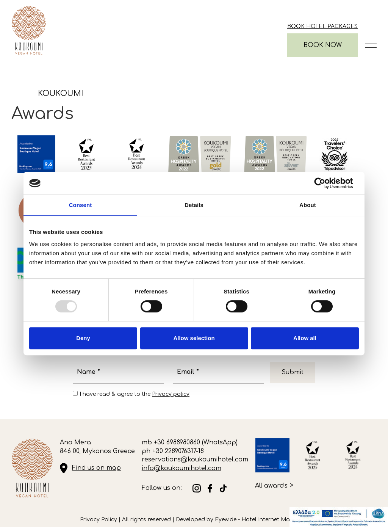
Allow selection (193, 338)
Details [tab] (194, 205)
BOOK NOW (323, 45)
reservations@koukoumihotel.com (195, 459)
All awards (271, 485)
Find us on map (96, 467)
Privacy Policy (98, 519)
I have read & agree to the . (135, 394)
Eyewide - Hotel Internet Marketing (261, 519)
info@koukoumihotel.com (181, 468)
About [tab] (307, 205)
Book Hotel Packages (322, 26)
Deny (83, 338)
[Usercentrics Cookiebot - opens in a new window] (326, 183)
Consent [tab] (80, 205)
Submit (293, 372)
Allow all (304, 338)
